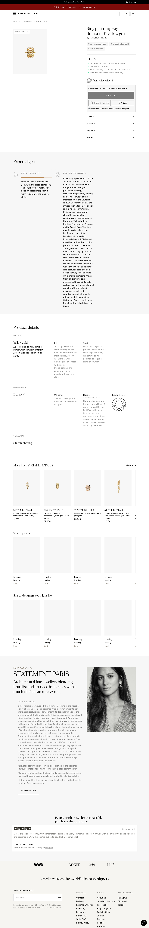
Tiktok (121, 905)
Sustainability (103, 912)
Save (123, 103)
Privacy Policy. (19, 908)
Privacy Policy (82, 923)
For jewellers (131, 2)
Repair (100, 923)
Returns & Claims (84, 905)
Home (15, 22)
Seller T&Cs (81, 919)
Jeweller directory (106, 901)
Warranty (80, 908)
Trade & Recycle (99, 103)
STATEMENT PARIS (40, 22)
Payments (80, 912)
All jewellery (25, 22)
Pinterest (122, 901)
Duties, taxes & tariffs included (74, 2)
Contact (80, 898)
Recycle (101, 926)
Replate (101, 919)
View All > (131, 465)
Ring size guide (104, 908)
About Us (101, 898)
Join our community (87, 7)
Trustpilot (49, 848)
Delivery (80, 901)
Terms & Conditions (49, 905)
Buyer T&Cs (81, 916)
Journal (100, 916)
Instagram (122, 898)
